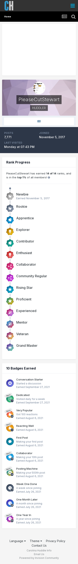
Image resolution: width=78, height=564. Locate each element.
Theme (36, 541)
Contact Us (39, 545)
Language (18, 541)
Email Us (39, 554)
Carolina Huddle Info (39, 550)
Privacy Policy (55, 541)
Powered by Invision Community (39, 557)
